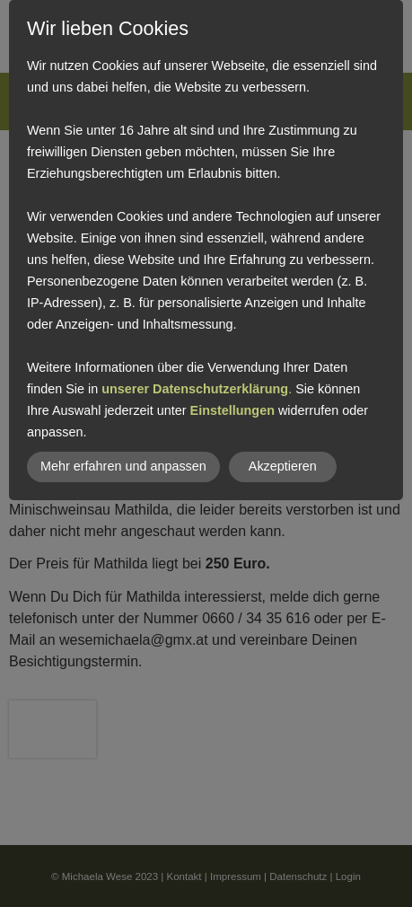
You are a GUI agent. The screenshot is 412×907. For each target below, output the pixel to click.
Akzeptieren (283, 466)
